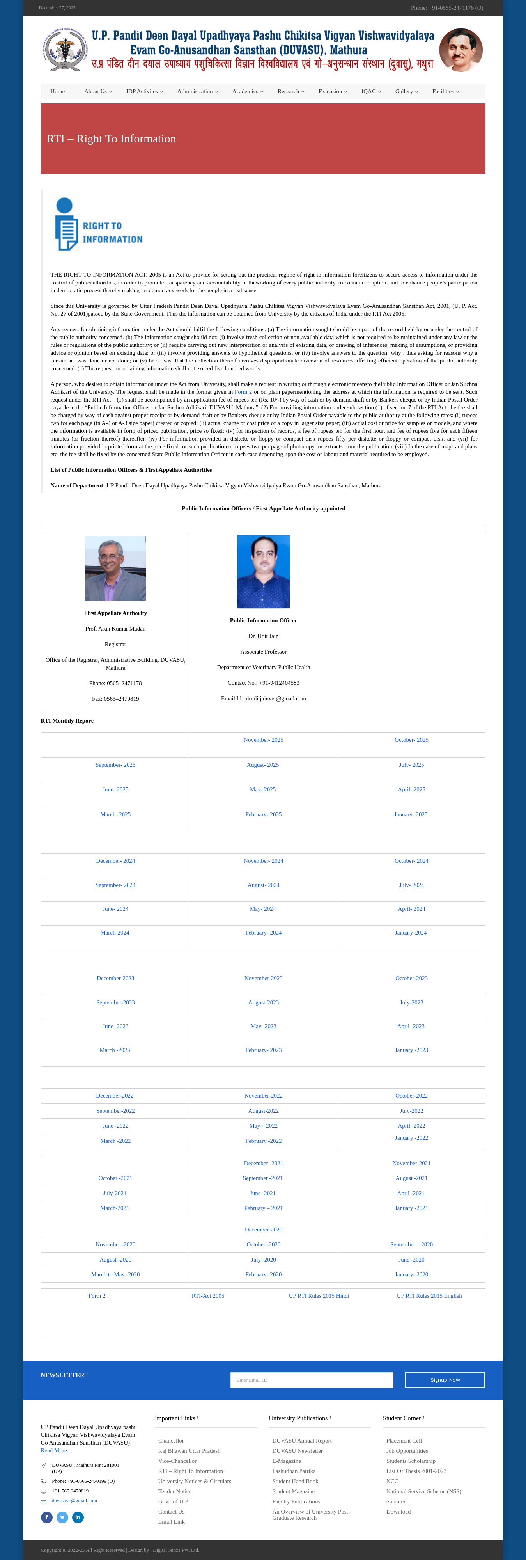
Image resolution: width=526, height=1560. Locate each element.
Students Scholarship (411, 1461)
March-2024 (115, 932)
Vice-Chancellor (177, 1461)
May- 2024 (263, 909)
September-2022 (115, 1111)
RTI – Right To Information (190, 1471)
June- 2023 (115, 1026)
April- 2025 (411, 789)
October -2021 (116, 1178)
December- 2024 (115, 861)
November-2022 (263, 1096)
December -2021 (263, 1163)
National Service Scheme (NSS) (424, 1491)
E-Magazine (287, 1461)
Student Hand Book (296, 1481)
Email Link (171, 1522)
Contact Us (171, 1511)
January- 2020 (411, 1274)
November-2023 (263, 978)
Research (288, 91)
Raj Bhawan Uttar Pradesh (189, 1451)
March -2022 (115, 1141)
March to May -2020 (115, 1274)
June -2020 (412, 1259)
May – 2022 (264, 1126)
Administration (195, 91)
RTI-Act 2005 (208, 1296)
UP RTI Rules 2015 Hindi (319, 1296)
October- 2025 (412, 740)
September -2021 (264, 1178)
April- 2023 (411, 1026)
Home (58, 91)
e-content (397, 1501)
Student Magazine (294, 1491)
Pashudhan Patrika (294, 1471)
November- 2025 (263, 740)
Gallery (404, 91)
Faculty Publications (297, 1501)
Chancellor (171, 1440)
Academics (245, 91)
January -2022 (411, 1138)
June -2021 (263, 1193)
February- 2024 (264, 932)
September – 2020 (411, 1244)
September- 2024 (116, 885)
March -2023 (116, 1050)
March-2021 (115, 1208)
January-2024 (411, 932)
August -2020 (115, 1259)
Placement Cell (404, 1440)
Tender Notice (174, 1491)
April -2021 (411, 1193)
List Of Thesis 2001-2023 (416, 1471)
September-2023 (115, 1002)
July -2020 (263, 1259)
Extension (330, 91)
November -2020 (115, 1244)
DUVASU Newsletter (298, 1451)
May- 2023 (263, 1026)
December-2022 (115, 1096)
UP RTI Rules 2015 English (430, 1296)
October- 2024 (412, 861)
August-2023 (263, 1002)
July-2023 (411, 1002)
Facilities (443, 91)
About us (95, 91)
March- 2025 (115, 814)
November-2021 (412, 1163)
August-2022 (263, 1111)
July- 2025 (411, 765)
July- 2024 (411, 885)
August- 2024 (264, 885)
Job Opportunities (407, 1451)
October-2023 (411, 978)
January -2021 (411, 1208)
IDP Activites (142, 91)
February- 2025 (264, 814)
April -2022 (411, 1126)
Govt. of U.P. (173, 1501)
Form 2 (243, 392)
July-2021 (115, 1193)
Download (398, 1511)
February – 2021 (263, 1208)
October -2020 (263, 1244)
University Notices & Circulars (194, 1481)
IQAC (368, 91)
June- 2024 (115, 909)
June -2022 (115, 1126)
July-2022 (411, 1111)
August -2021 (412, 1178)
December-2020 (263, 1229)
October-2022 (411, 1096)
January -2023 (411, 1050)
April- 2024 (411, 909)
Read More (54, 1450)
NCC (392, 1481)
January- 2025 (411, 814)
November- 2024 (263, 861)
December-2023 (115, 978)
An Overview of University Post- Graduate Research (311, 1514)
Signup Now (445, 1380)
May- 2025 (263, 789)
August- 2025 (263, 765)
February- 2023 (264, 1050)
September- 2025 (116, 765)
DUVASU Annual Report (302, 1440)
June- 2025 (115, 789)
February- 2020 (264, 1274)
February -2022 (264, 1141)
